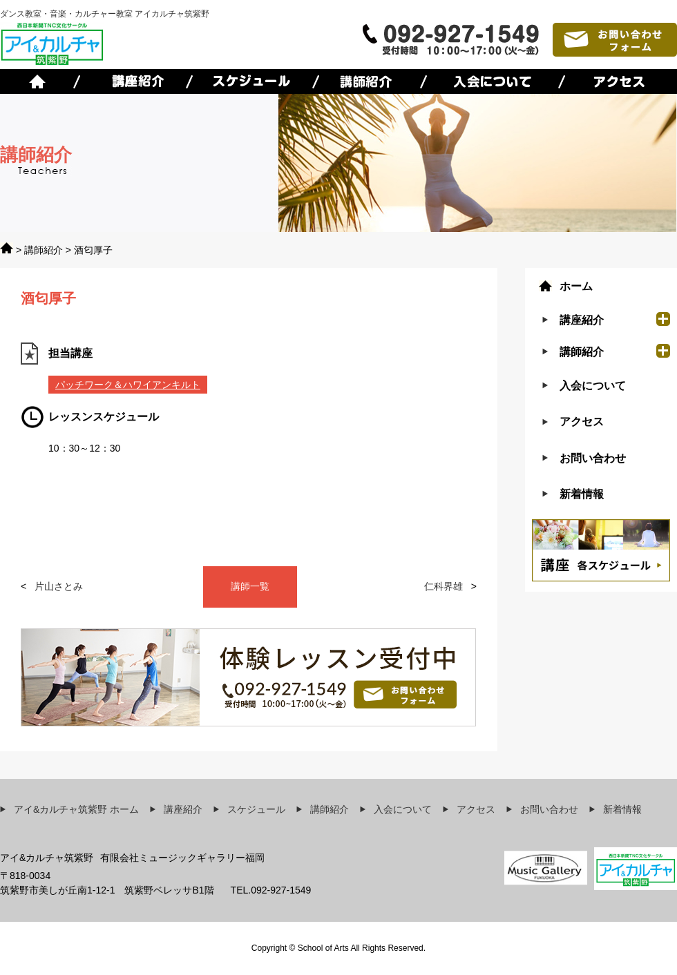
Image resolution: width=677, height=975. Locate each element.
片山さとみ (59, 586)
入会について (593, 386)
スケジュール (256, 809)
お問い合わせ (593, 458)
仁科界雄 (443, 586)
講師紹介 (43, 249)
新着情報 (582, 494)
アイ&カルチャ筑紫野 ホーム (76, 809)
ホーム (576, 286)
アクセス (582, 421)
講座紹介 (183, 809)
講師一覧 (250, 586)
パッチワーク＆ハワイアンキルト (127, 384)
